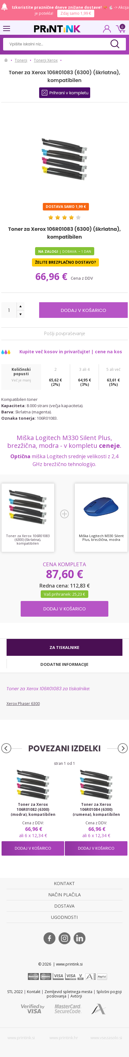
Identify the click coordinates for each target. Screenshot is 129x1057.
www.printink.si (21, 1037)
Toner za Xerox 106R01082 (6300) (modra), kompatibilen (33, 809)
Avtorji (76, 996)
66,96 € (52, 276)
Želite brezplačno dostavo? (65, 262)
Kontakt (33, 991)
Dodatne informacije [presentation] (64, 664)
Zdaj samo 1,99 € (75, 13)
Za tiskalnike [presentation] (64, 647)
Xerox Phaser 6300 (23, 703)
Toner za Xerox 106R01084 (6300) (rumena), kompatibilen (96, 809)
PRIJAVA (107, 30)
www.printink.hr (63, 1037)
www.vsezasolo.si (106, 1037)
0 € (119, 28)
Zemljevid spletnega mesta (68, 991)
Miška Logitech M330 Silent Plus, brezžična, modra (101, 537)
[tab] (65, 647)
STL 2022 (15, 991)
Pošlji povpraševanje (64, 333)
